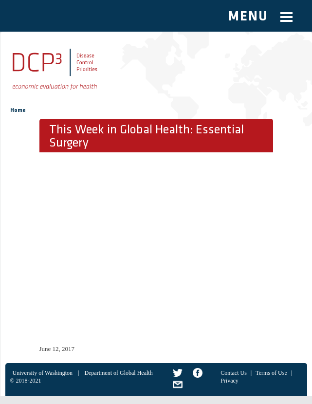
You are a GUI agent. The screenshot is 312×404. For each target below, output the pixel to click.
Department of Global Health (118, 372)
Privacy (229, 380)
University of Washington (43, 372)
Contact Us (233, 372)
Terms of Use (271, 372)
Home (18, 110)
